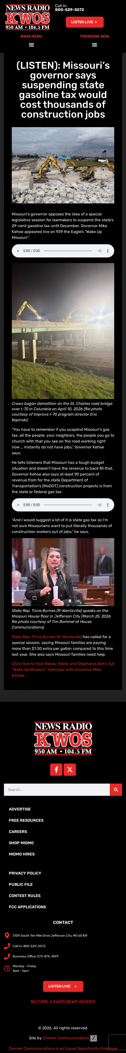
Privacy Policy (25, 873)
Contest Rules (25, 895)
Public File (21, 884)
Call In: (69, 7)
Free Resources (26, 820)
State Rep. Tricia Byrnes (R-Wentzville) (47, 636)
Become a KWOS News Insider (63, 1001)
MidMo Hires (22, 854)
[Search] (116, 790)
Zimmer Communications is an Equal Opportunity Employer (63, 1048)
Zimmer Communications (70, 1038)
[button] (32, 45)
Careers (18, 831)
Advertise (20, 809)
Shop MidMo (21, 843)
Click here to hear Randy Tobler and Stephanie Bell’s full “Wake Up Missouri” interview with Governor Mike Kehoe (63, 669)
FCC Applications (27, 907)
